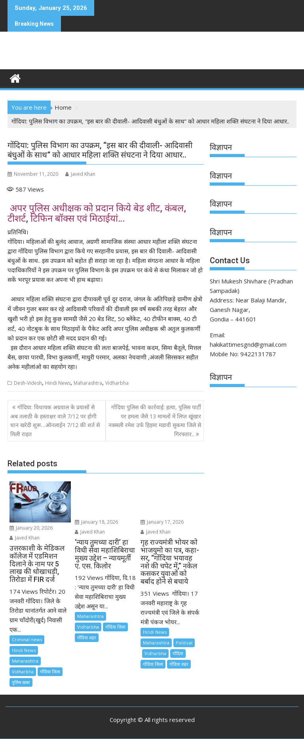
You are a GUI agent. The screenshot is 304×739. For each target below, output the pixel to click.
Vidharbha (117, 383)
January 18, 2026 (96, 522)
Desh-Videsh (28, 383)
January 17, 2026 (162, 522)
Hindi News (57, 383)
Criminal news (27, 639)
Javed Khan (80, 174)
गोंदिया (178, 653)
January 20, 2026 (31, 527)
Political (184, 643)
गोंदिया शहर (86, 637)
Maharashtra (88, 383)
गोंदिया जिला (50, 671)
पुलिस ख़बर (21, 682)
